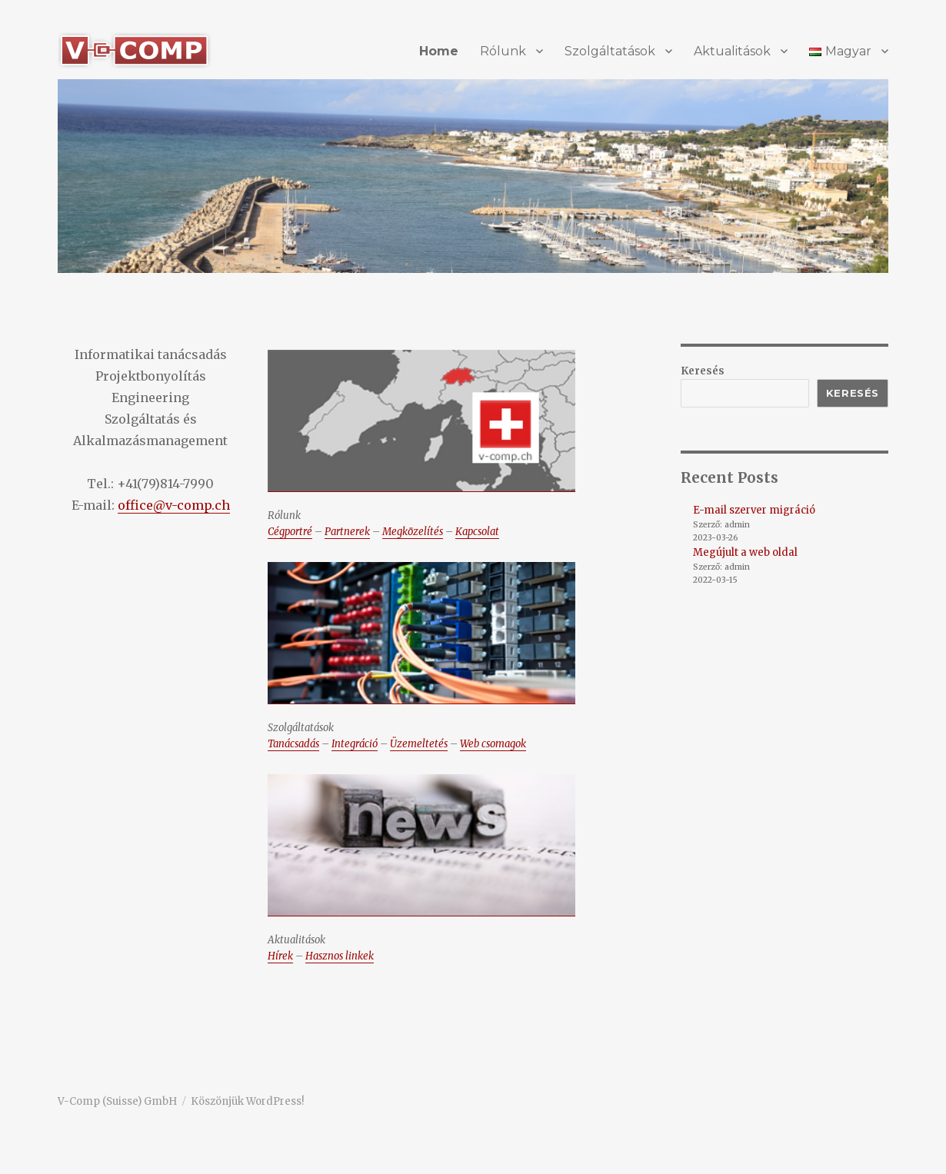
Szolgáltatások (610, 51)
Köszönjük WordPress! (247, 1101)
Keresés (702, 370)
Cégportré (290, 531)
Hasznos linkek (339, 956)
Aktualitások (732, 51)
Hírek (280, 956)
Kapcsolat (477, 531)
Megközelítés (412, 531)
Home (438, 51)
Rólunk (503, 51)
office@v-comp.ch (174, 505)
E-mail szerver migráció (754, 510)
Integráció (354, 743)
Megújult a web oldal (745, 552)
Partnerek (347, 531)
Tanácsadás (293, 743)
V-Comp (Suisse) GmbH (117, 1101)
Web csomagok (493, 743)
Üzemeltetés (419, 743)
